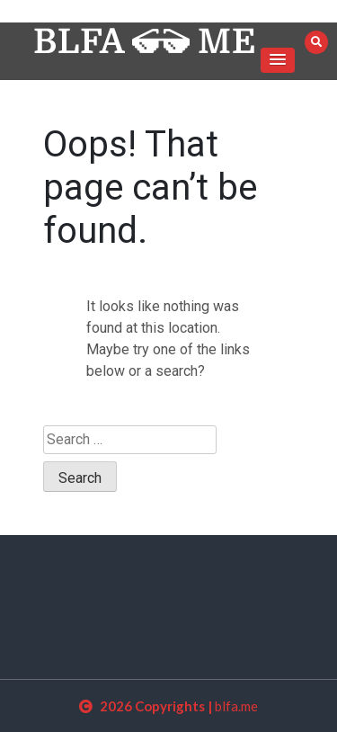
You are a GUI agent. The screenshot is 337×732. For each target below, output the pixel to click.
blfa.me (236, 706)
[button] (278, 60)
